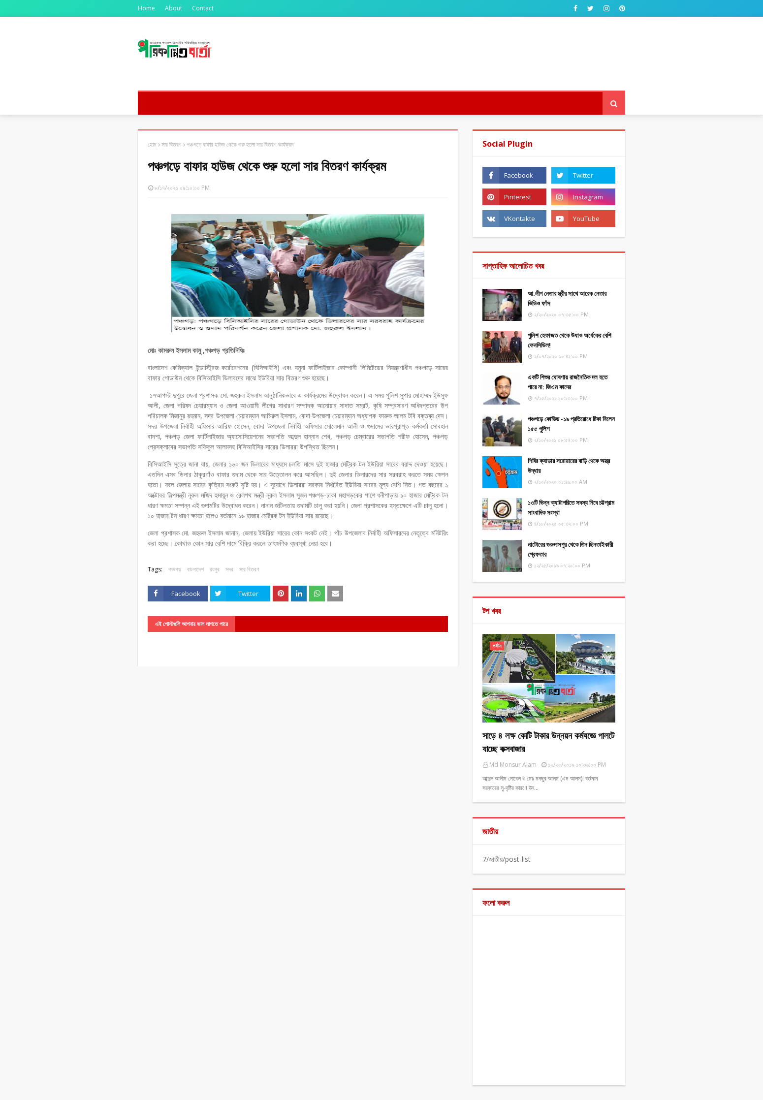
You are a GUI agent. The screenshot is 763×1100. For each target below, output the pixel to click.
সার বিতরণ (171, 144)
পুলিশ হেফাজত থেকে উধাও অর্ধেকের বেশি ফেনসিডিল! (569, 340)
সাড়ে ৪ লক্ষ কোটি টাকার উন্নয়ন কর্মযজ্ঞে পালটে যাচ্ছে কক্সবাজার (548, 741)
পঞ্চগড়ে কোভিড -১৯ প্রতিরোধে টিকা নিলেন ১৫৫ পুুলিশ (571, 423)
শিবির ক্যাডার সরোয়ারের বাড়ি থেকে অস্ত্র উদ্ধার (569, 465)
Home (146, 8)
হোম (152, 144)
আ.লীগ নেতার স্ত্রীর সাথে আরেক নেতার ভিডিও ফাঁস (567, 298)
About (173, 8)
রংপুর (215, 569)
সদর (229, 569)
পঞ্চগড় (174, 569)
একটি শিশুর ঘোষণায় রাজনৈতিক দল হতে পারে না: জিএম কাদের (567, 382)
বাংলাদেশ (195, 569)
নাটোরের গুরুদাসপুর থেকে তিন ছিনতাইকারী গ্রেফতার (570, 549)
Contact (203, 8)
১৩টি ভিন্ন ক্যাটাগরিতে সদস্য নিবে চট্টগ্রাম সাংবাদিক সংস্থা (571, 507)
